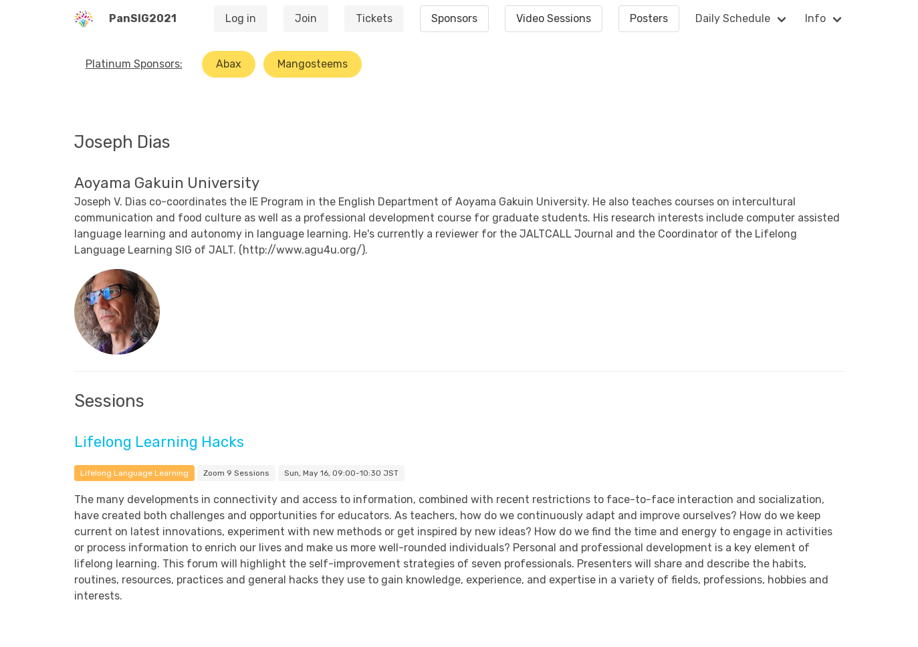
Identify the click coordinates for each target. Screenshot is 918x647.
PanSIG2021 (143, 18)
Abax (228, 64)
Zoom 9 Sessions (236, 473)
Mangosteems (312, 64)
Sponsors (454, 18)
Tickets (374, 18)
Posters (649, 18)
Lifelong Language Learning (134, 473)
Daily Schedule (732, 18)
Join (306, 18)
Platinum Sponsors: (134, 64)
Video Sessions (553, 18)
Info (815, 18)
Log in (240, 18)
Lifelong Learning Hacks (159, 442)
